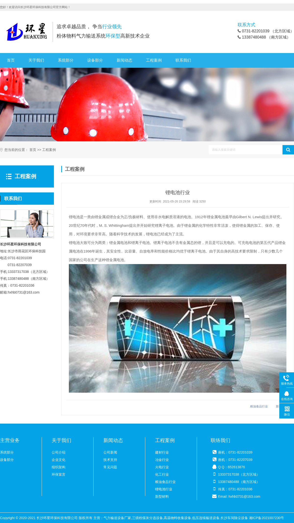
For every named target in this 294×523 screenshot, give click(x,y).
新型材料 (162, 496)
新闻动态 (124, 60)
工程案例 (154, 60)
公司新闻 (110, 452)
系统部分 (66, 60)
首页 (11, 60)
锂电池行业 (163, 489)
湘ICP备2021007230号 (266, 518)
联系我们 (183, 60)
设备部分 (95, 60)
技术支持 (110, 460)
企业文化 (58, 460)
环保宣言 (58, 474)
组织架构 (58, 467)
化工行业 (162, 474)
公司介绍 (58, 452)
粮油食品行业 (259, 406)
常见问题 (110, 467)
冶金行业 (162, 460)
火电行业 (162, 467)
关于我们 (36, 60)
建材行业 (162, 452)
